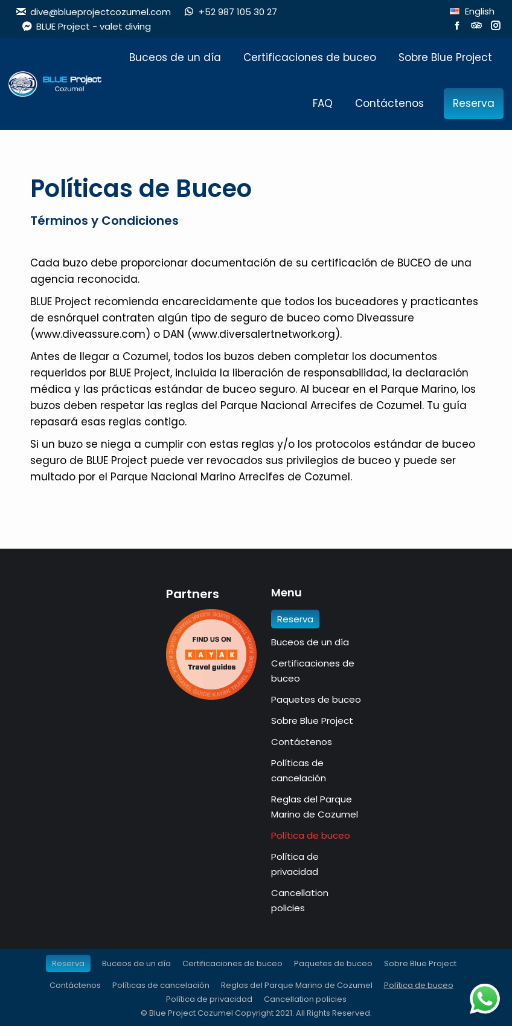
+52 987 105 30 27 (230, 11)
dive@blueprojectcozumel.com (93, 11)
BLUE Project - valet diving (86, 26)
